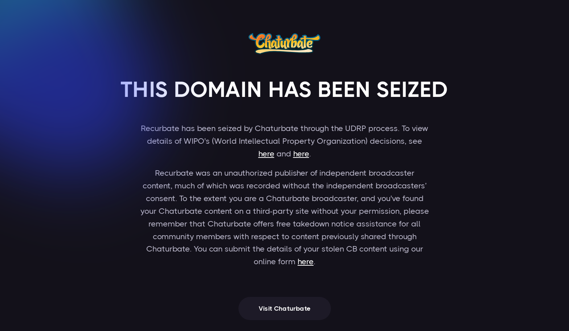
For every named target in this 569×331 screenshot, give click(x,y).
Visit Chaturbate (285, 308)
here (266, 153)
